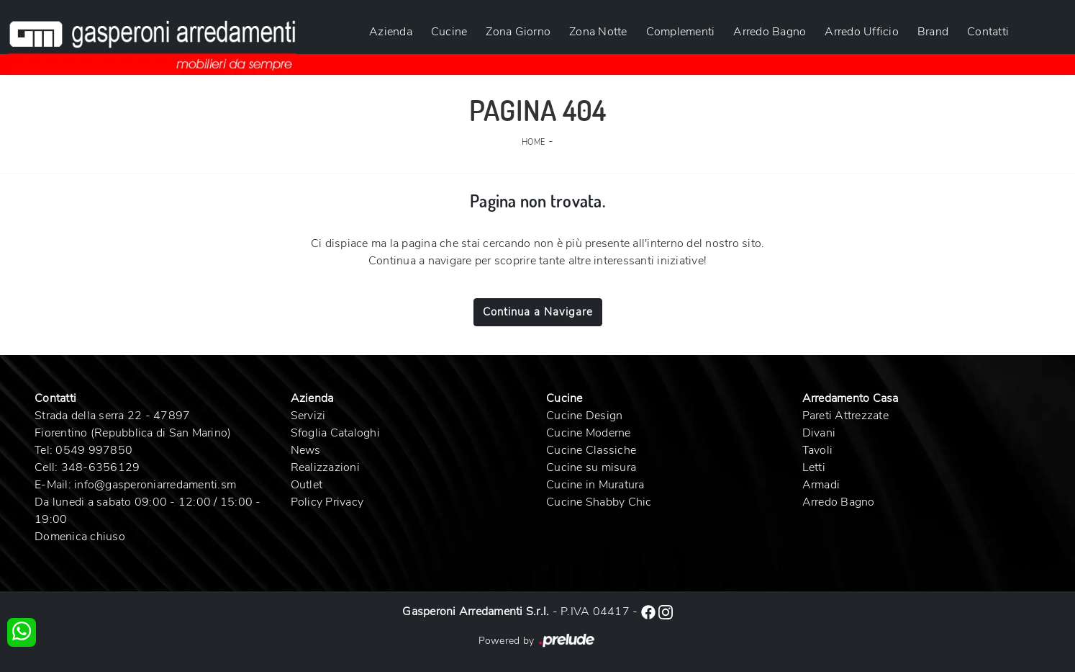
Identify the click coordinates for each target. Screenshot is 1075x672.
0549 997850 (93, 450)
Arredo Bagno (769, 32)
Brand (932, 32)
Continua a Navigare (538, 312)
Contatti (988, 32)
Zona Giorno (518, 32)
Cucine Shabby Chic (599, 502)
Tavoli (817, 450)
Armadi (821, 485)
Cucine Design (584, 416)
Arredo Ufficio (862, 32)
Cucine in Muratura (595, 485)
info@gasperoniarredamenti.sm (155, 485)
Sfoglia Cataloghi (335, 433)
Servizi (308, 416)
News (306, 450)
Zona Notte (598, 32)
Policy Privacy (327, 502)
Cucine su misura (591, 467)
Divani (819, 433)
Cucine (449, 32)
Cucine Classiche (591, 450)
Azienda (390, 32)
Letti (813, 467)
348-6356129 (100, 467)
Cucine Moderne (588, 433)
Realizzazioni (325, 467)
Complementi (680, 32)
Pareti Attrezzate (845, 416)
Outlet (307, 485)
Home (533, 142)
